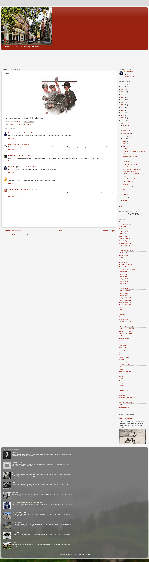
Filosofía (121, 307)
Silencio (14, 542)
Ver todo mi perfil (129, 76)
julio (124, 138)
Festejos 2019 (123, 274)
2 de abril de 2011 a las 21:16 (28, 189)
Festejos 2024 (123, 283)
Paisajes (121, 369)
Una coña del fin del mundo (131, 173)
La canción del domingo (126, 326)
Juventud (125, 194)
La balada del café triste (130, 156)
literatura (121, 340)
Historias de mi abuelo (126, 321)
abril (124, 146)
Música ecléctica (124, 357)
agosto (125, 136)
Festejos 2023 (123, 281)
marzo (125, 198)
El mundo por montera (126, 264)
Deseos (125, 148)
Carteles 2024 (123, 231)
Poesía (121, 383)
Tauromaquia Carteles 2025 (127, 397)
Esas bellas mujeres (129, 167)
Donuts (125, 176)
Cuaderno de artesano (126, 250)
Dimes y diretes (123, 255)
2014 (123, 115)
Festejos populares (125, 290)
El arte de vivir (20, 124)
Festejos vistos (123, 293)
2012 (123, 120)
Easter (124, 192)
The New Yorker (124, 400)
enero (125, 203)
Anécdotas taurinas (125, 224)
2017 (123, 107)
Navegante (11, 133)
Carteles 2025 (123, 233)
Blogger (87, 554)
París (13, 482)
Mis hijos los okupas (18, 522)
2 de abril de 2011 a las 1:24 (24, 133)
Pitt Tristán (11, 167)
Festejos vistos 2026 (125, 305)
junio (124, 141)
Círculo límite (15, 532)
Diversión (12, 124)
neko (10, 144)
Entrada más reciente (12, 231)
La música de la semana (126, 328)
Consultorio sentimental (126, 243)
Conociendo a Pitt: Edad (19, 512)
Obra (120, 366)
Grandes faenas (124, 319)
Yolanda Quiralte (13, 189)
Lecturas (121, 336)
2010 (123, 206)
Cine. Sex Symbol (124, 238)
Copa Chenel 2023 (124, 245)
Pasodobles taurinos (125, 374)
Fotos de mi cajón (124, 312)
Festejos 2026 (123, 288)
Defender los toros (126, 418)
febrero (125, 200)
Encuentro (15, 452)
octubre (125, 130)
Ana (9, 178)
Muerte (121, 355)
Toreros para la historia (126, 402)
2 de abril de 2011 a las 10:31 (24, 155)
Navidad (121, 359)
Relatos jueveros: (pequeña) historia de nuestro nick (27, 502)
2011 (123, 123)
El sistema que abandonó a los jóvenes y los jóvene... (132, 170)
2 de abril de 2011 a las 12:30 (20, 178)
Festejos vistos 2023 (125, 298)
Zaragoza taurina (124, 407)
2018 (123, 105)
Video (121, 404)
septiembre (126, 133)
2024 (123, 89)
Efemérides (122, 260)
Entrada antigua (108, 231)
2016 (123, 110)
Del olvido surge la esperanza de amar (134, 151)
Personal (121, 378)
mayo (125, 143)
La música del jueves (125, 333)
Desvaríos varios (124, 252)
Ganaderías (122, 314)
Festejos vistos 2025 (125, 302)
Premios (121, 385)
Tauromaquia (123, 395)
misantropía (122, 350)
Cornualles (126, 161)
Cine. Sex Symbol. (124, 241)
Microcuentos (123, 347)
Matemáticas (123, 345)
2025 (123, 86)
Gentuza (121, 317)
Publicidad (122, 388)
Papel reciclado (127, 159)
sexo (120, 393)
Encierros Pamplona (125, 267)
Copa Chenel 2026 (124, 248)
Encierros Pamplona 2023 (127, 269)
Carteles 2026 (123, 236)
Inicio (61, 231)
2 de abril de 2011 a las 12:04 (27, 167)
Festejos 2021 (123, 276)
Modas (121, 352)
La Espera (126, 154)
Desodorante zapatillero (130, 164)
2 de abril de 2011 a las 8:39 (20, 144)
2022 (123, 94)
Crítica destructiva (128, 181)
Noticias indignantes (125, 362)
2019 (123, 102)
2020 (123, 99)
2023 (123, 92)
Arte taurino (122, 226)
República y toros (124, 390)
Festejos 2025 (123, 286)
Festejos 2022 (123, 279)
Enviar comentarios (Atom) (20, 235)
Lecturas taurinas (124, 338)
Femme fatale (123, 271)
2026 (123, 84)
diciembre (126, 125)
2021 (123, 97)
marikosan (11, 155)
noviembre (126, 128)
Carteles (121, 229)
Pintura (121, 381)
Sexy (124, 189)
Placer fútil (126, 184)
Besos (13, 472)
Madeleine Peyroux (17, 462)
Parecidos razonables (125, 371)
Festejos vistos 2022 (125, 295)
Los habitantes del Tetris (130, 179)
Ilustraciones (29, 124)
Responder (11, 138)
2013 (123, 118)
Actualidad (122, 222)
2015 (123, 112)
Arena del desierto (128, 186)
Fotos (121, 309)
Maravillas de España (125, 343)
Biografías (15, 492)
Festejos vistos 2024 (125, 300)
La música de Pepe (125, 331)
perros (121, 376)
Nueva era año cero (125, 364)
